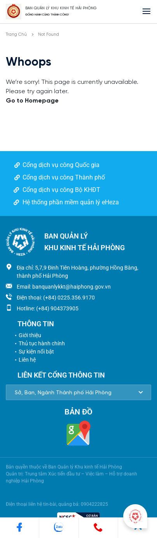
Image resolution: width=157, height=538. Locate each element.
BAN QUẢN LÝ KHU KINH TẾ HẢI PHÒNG (61, 8)
